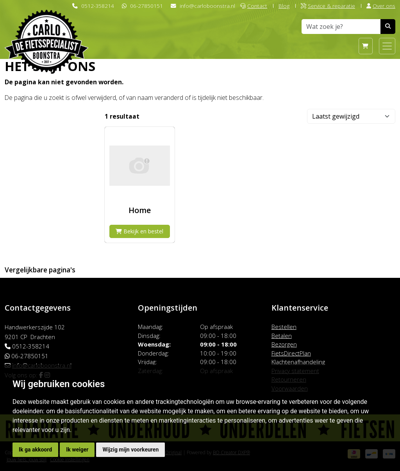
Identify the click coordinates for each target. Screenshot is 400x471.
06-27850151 (146, 5)
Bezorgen (284, 344)
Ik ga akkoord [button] (35, 449)
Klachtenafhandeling (298, 362)
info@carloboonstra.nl (207, 5)
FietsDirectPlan (291, 353)
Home (140, 210)
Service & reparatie (328, 5)
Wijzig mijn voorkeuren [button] (130, 449)
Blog (284, 5)
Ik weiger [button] (77, 449)
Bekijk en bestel (139, 231)
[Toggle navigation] (387, 46)
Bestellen (283, 327)
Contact (253, 5)
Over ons (380, 5)
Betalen (281, 335)
